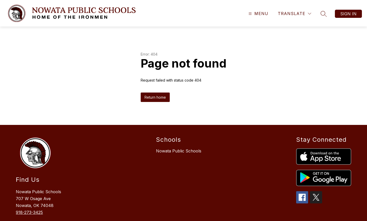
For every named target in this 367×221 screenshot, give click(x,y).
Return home (155, 97)
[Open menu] (257, 13)
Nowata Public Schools (178, 150)
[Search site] (324, 14)
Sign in (348, 13)
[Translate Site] (294, 13)
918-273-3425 (29, 212)
